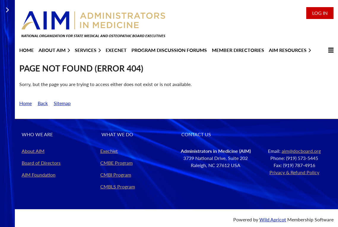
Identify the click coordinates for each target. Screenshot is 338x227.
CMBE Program (116, 163)
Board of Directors (41, 163)
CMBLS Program (117, 186)
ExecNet (109, 151)
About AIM (33, 151)
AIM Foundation (38, 174)
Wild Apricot (272, 219)
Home (25, 103)
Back (43, 103)
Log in (320, 13)
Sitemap (62, 103)
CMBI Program (115, 174)
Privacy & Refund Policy (294, 172)
